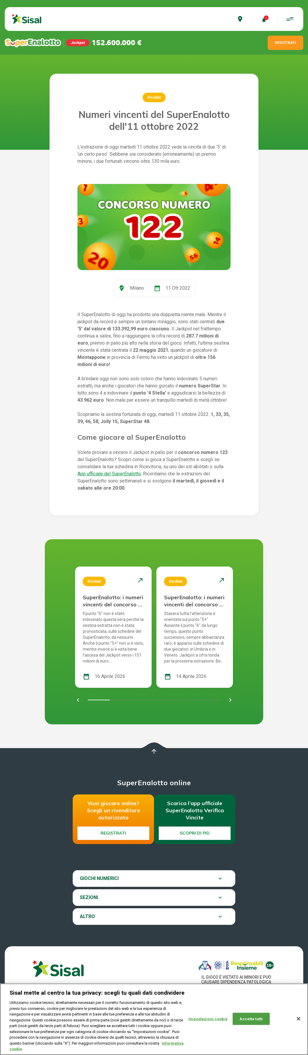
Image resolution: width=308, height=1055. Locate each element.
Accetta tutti (251, 1018)
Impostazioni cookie (207, 1018)
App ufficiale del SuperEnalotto (109, 474)
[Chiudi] (298, 1018)
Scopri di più (194, 833)
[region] (154, 1019)
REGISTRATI (285, 43)
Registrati (113, 833)
